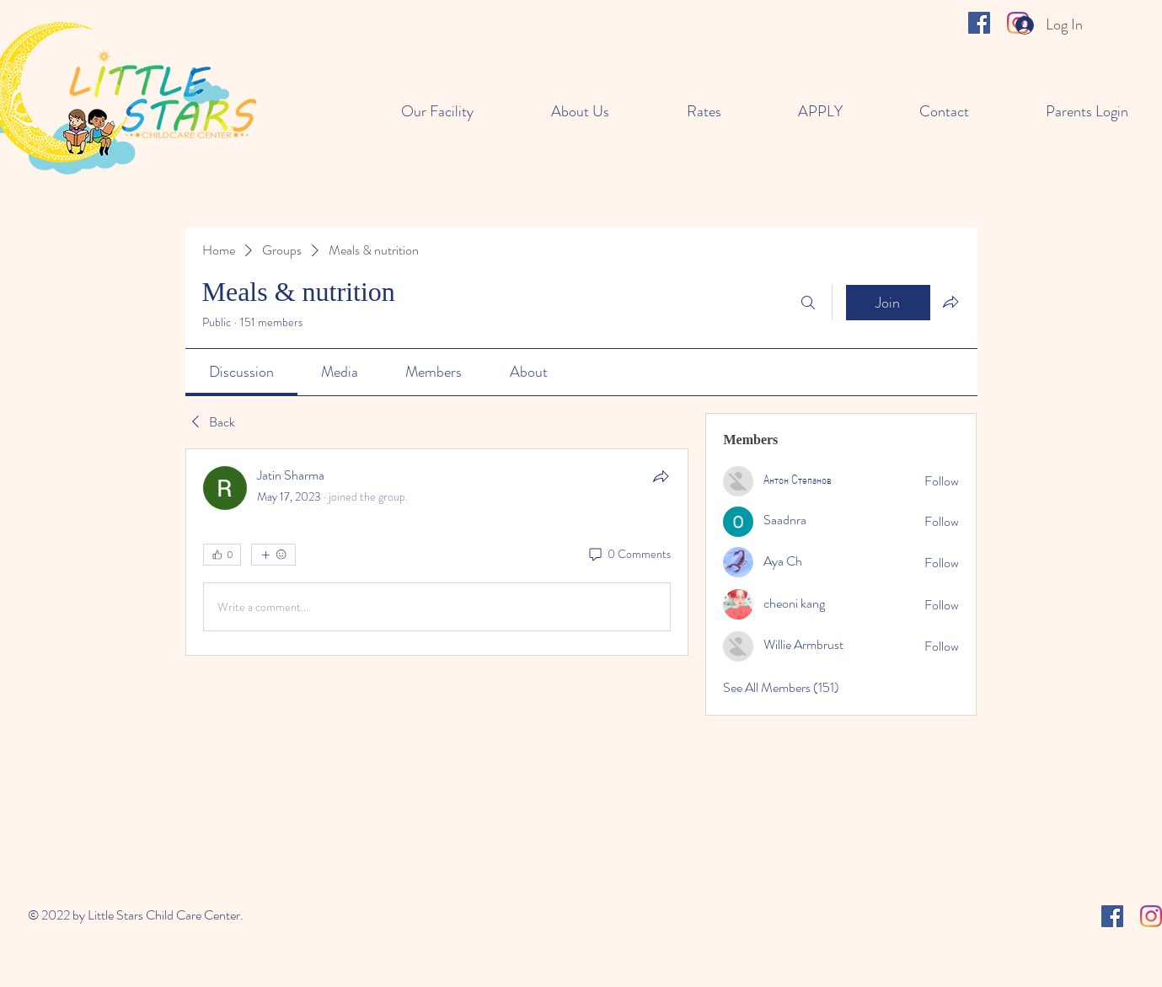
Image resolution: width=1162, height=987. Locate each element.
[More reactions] (273, 555)
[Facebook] (979, 23)
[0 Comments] (628, 554)
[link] (241, 372)
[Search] (808, 302)
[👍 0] (222, 555)
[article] (437, 552)
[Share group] (950, 302)
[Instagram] (1151, 916)
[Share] (661, 476)
